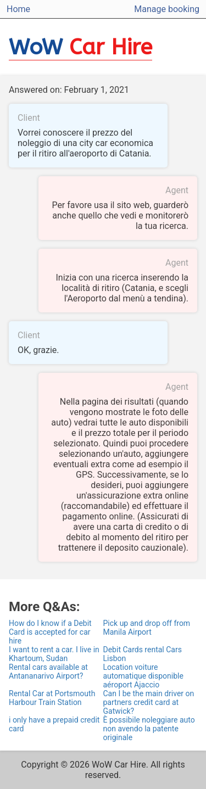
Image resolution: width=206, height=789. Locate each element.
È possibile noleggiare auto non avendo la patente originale (149, 728)
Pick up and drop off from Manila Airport (147, 627)
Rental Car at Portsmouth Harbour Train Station (52, 698)
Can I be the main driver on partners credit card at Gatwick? (148, 702)
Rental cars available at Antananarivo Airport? (48, 671)
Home (18, 9)
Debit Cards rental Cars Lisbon (142, 654)
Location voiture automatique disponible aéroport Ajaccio (143, 676)
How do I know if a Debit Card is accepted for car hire (50, 632)
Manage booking (166, 9)
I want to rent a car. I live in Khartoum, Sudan (54, 654)
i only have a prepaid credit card (54, 724)
